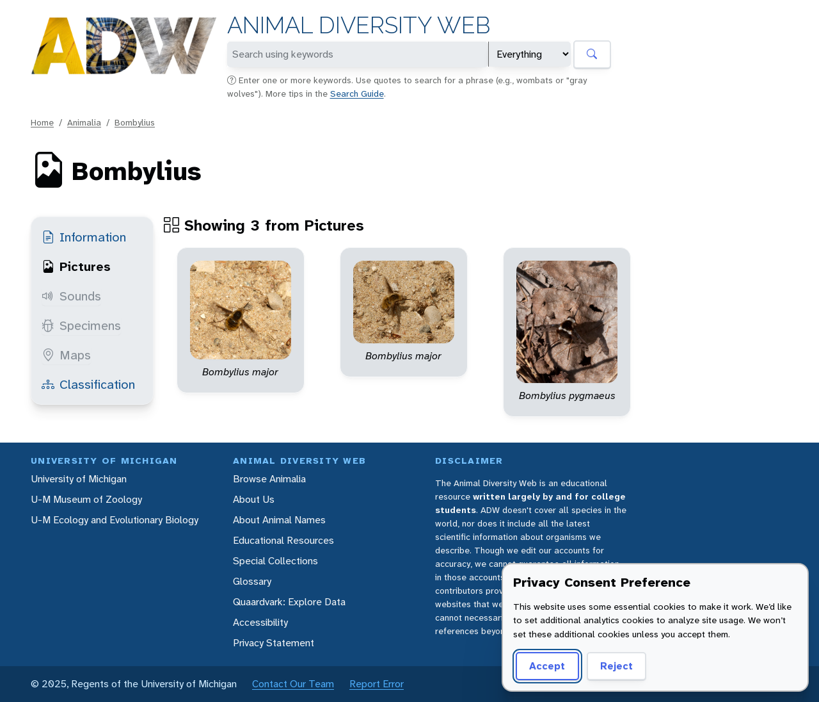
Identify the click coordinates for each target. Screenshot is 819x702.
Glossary (252, 581)
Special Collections (275, 560)
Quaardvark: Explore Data (289, 601)
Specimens (81, 325)
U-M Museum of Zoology (86, 499)
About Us (253, 499)
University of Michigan (79, 479)
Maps (66, 354)
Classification (88, 384)
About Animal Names (279, 519)
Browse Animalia (269, 479)
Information (84, 237)
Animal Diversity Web (358, 25)
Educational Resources (283, 540)
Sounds (71, 296)
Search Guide (357, 93)
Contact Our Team (293, 683)
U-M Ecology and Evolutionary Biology (114, 519)
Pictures (76, 266)
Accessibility (260, 622)
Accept (547, 666)
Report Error (376, 683)
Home (42, 122)
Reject (616, 666)
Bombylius (135, 122)
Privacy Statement (273, 642)
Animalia (84, 122)
